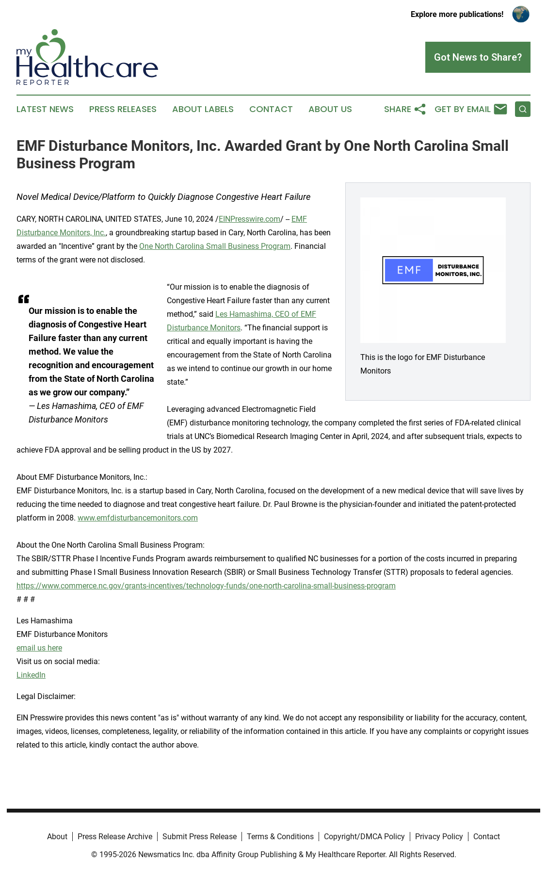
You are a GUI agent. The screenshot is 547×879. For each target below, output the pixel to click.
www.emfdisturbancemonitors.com (138, 517)
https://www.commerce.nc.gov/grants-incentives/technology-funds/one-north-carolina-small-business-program (206, 585)
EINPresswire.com (249, 219)
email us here (39, 647)
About (57, 836)
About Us (330, 109)
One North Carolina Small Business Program (214, 246)
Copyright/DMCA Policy (364, 836)
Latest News (45, 109)
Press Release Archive (115, 836)
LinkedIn (31, 675)
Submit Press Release (199, 836)
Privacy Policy (439, 836)
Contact (271, 109)
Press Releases (123, 109)
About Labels (203, 109)
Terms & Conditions (280, 836)
